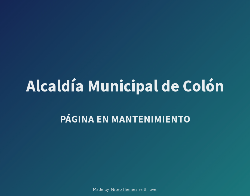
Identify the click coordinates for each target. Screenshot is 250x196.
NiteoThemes (124, 189)
